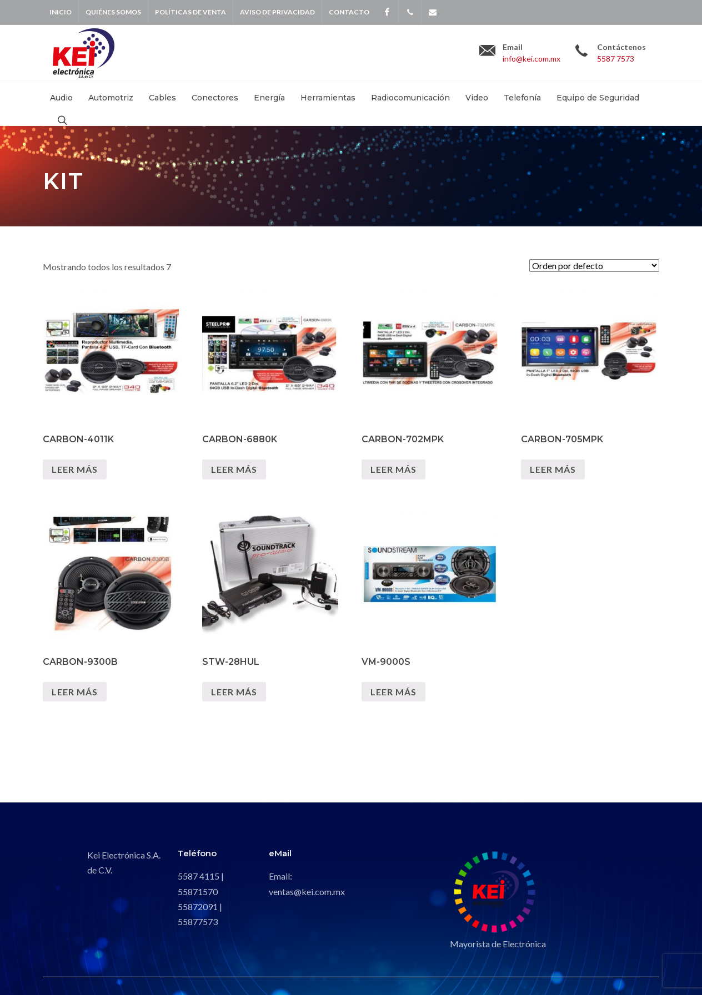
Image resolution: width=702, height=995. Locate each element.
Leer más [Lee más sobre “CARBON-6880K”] (234, 469)
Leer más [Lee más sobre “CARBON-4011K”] (75, 469)
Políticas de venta (190, 12)
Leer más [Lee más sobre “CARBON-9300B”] (75, 691)
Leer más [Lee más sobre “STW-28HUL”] (234, 691)
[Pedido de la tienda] (594, 265)
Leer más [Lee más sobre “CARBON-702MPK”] (393, 469)
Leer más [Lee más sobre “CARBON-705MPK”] (553, 469)
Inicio (60, 12)
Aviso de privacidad (277, 12)
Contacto (349, 12)
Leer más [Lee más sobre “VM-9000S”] (393, 691)
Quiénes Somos (113, 12)
